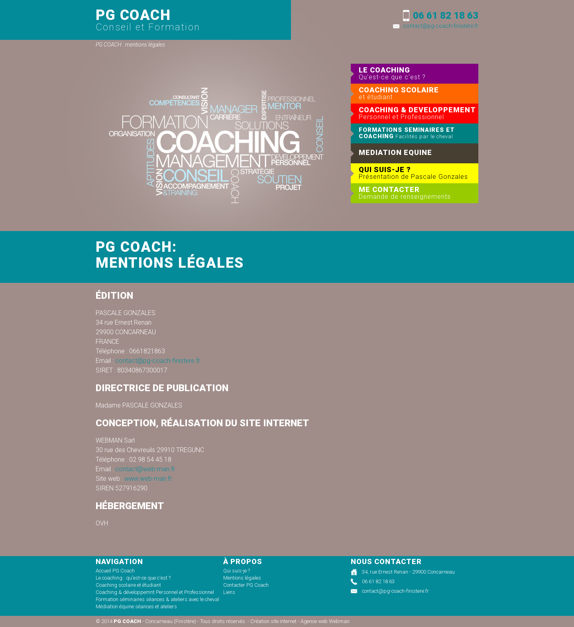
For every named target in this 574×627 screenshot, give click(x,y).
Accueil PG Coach (115, 571)
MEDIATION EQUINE (395, 152)
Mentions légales (242, 578)
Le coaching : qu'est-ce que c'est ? (133, 578)
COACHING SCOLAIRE (418, 93)
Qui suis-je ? (236, 571)
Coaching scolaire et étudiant (128, 585)
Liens (229, 592)
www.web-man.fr (148, 478)
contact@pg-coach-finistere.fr (440, 26)
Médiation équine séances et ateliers (136, 606)
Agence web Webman (325, 621)
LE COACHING (418, 73)
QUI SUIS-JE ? (418, 172)
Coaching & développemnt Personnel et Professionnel (155, 592)
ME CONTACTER (418, 192)
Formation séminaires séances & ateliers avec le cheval (157, 599)
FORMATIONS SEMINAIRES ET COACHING (407, 133)
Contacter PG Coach (246, 585)
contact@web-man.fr (145, 469)
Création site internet (273, 621)
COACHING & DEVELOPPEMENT (418, 113)
